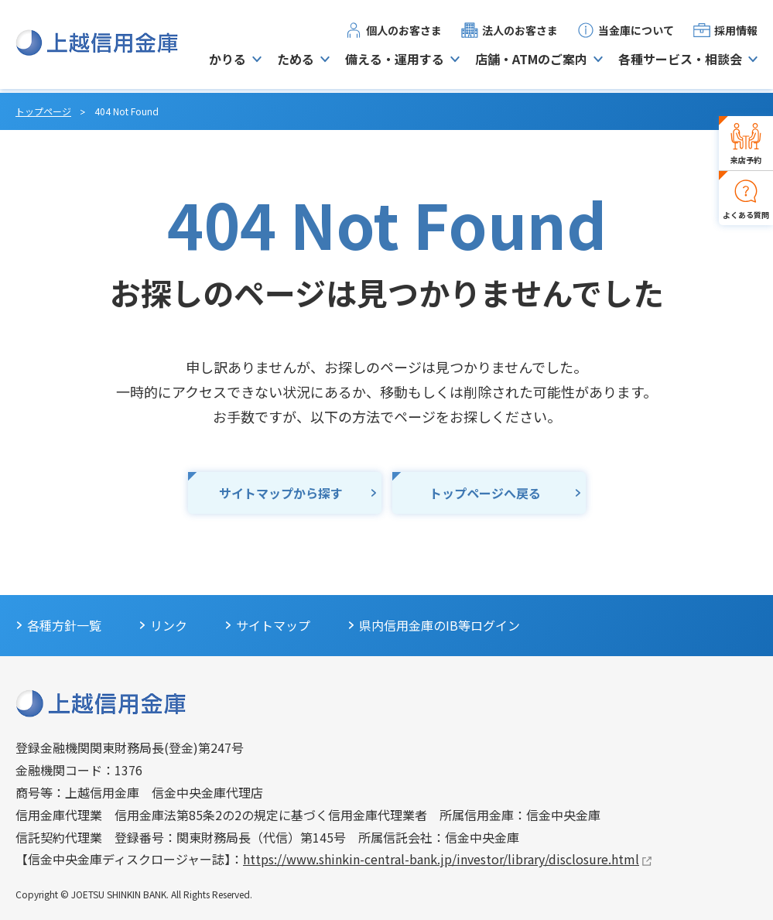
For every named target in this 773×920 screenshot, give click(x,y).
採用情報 (736, 31)
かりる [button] (227, 61)
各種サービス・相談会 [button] (680, 61)
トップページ (43, 111)
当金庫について (636, 31)
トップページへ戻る (485, 493)
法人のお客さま (520, 31)
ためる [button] (295, 61)
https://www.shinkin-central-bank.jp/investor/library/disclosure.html (441, 859)
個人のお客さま (404, 31)
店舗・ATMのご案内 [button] (531, 61)
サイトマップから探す (281, 493)
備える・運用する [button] (394, 61)
